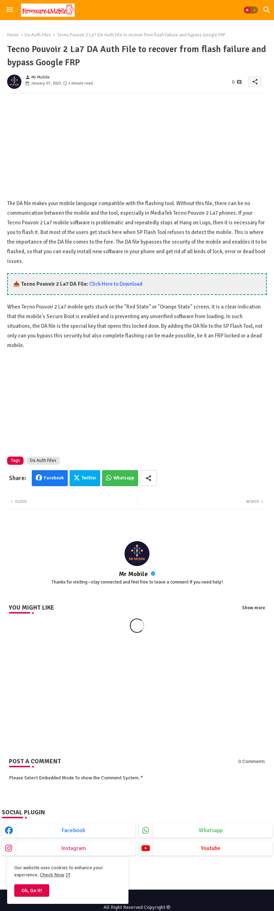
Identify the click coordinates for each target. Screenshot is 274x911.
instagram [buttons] (73, 848)
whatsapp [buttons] (211, 830)
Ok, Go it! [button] (31, 890)
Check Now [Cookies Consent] (52, 875)
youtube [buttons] (210, 848)
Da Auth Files (38, 35)
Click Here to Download (115, 284)
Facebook (54, 478)
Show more (253, 608)
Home (13, 35)
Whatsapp (123, 478)
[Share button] (148, 478)
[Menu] (9, 10)
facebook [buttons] (73, 830)
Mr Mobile (134, 574)
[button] (251, 10)
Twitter (89, 478)
